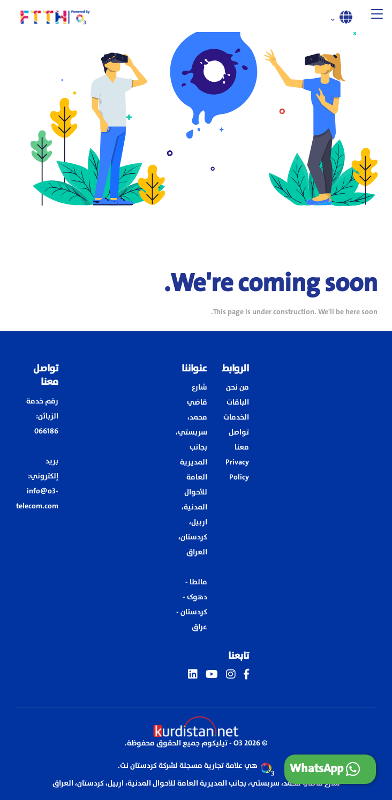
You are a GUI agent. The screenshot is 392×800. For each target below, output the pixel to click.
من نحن (237, 387)
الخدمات (236, 417)
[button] (377, 16)
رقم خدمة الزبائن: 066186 (42, 416)
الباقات (238, 402)
